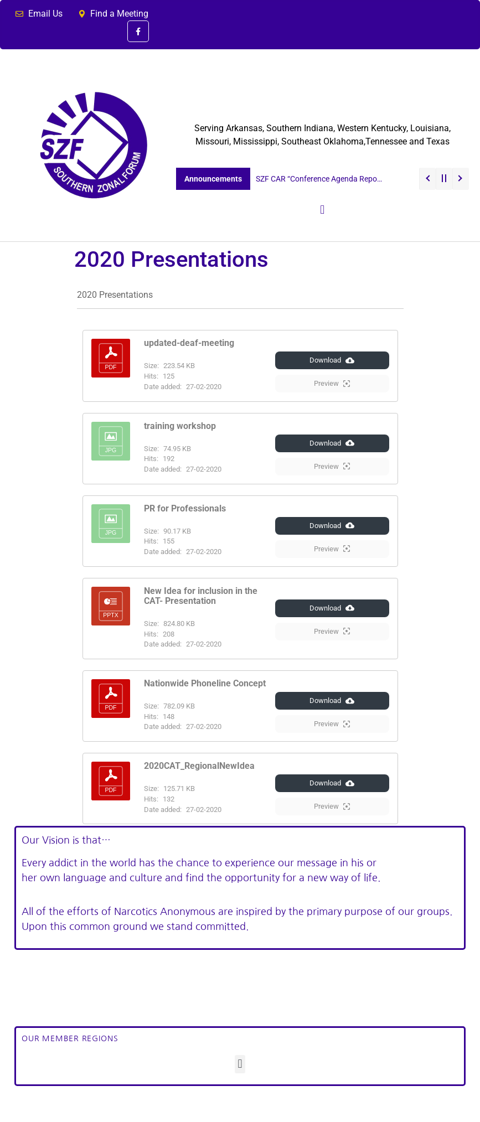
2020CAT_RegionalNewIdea (199, 766)
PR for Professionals (185, 508)
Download (331, 360)
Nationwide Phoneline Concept (205, 683)
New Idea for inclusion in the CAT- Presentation (200, 596)
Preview (332, 383)
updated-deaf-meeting (189, 343)
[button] (322, 210)
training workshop (180, 426)
